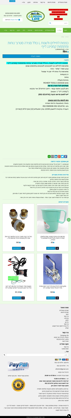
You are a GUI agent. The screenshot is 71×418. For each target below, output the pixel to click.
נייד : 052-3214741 (63, 365)
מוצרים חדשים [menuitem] (39, 30)
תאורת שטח (65, 408)
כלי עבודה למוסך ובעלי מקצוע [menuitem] (60, 326)
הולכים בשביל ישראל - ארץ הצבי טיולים (18, 375)
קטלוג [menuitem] (59, 30)
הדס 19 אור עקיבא (63, 372)
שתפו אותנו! (65, 348)
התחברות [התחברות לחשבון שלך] (12, 1)
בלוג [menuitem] (24, 30)
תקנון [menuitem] (18, 30)
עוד (5, 30)
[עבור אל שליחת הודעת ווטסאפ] (69, 220)
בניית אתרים (29, 417)
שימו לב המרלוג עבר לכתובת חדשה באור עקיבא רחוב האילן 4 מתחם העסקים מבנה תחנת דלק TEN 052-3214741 (58, 14)
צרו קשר (66, 346)
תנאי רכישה (65, 341)
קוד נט (32, 417)
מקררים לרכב (56, 408)
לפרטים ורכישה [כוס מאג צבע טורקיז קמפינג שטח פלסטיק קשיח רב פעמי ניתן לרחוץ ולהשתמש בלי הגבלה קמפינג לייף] (51, 248)
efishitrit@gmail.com (62, 369)
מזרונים (50, 408)
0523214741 (61, 339)
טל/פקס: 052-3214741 (62, 362)
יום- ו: (54, 381)
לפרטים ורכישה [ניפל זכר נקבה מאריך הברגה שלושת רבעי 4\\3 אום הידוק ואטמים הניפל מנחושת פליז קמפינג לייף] (16, 248)
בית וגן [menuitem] (67, 322)
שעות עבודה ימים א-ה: (57, 375)
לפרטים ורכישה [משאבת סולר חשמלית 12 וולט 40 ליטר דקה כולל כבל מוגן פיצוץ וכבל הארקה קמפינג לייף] (16, 298)
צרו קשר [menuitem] (12, 30)
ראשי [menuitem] (65, 30)
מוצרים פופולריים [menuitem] (49, 30)
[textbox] (58, 14)
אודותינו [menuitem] (30, 30)
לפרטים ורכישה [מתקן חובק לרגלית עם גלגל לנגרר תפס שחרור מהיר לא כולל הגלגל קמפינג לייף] (51, 298)
